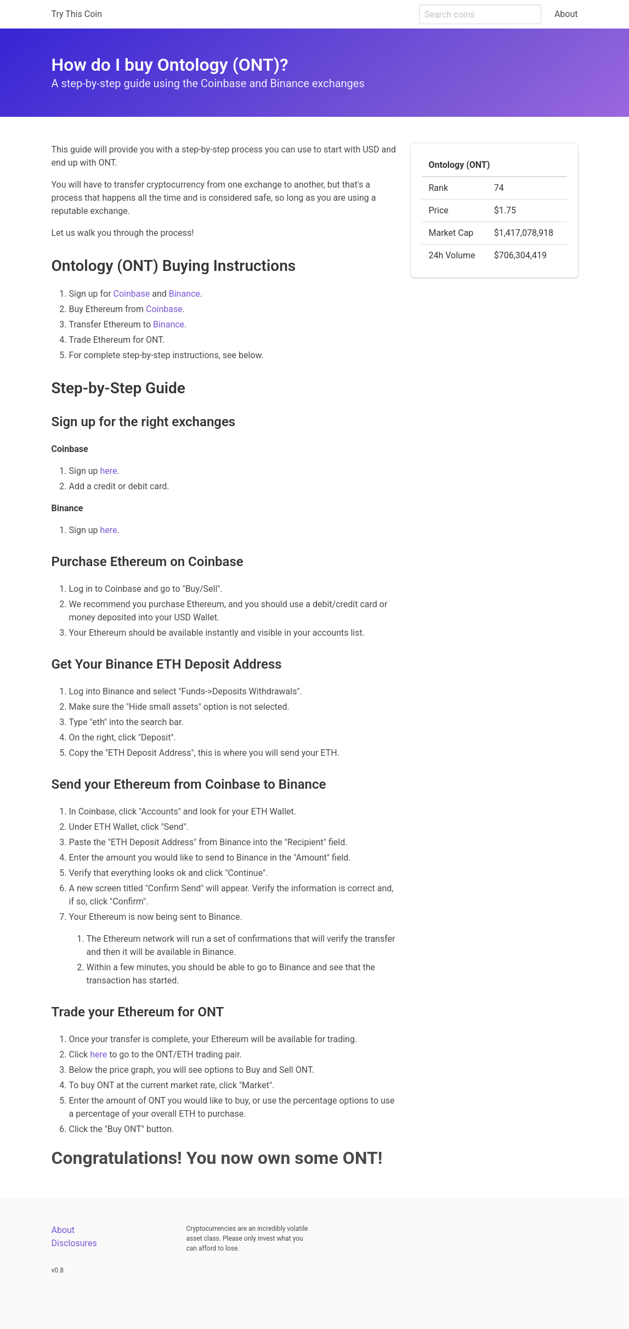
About (566, 14)
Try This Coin (77, 14)
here (108, 471)
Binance (184, 294)
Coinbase (132, 294)
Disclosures (74, 1243)
